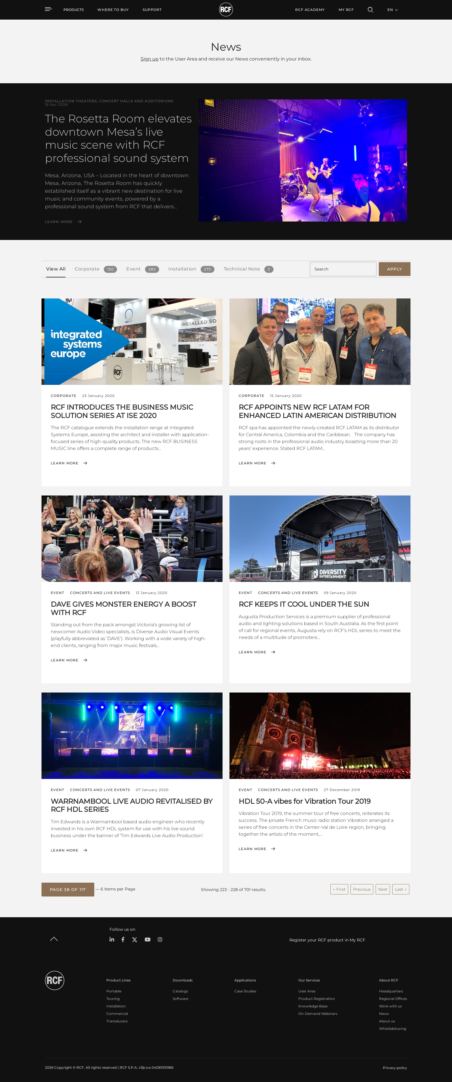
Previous (362, 889)
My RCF (346, 9)
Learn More (59, 222)
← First (339, 889)
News (384, 1013)
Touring (113, 998)
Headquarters (391, 991)
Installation (116, 1006)
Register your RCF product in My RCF (327, 939)
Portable (113, 991)
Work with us (390, 1006)
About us (387, 1021)
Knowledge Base (312, 1006)
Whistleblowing (392, 1028)
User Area (306, 991)
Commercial (117, 1013)
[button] (68, 889)
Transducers (117, 1021)
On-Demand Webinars (317, 1013)
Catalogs (180, 991)
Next (382, 889)
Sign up (150, 59)
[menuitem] (113, 9)
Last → (401, 889)
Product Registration (316, 998)
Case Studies (245, 991)
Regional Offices (393, 998)
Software (180, 998)
